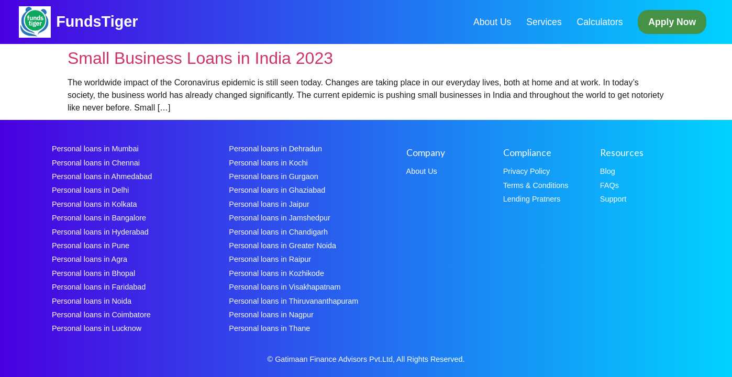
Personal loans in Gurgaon (273, 176)
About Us (492, 22)
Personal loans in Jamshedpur (279, 218)
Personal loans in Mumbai (95, 149)
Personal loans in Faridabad (99, 287)
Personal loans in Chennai (96, 163)
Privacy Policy (526, 171)
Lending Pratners (532, 199)
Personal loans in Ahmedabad (102, 176)
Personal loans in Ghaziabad (277, 190)
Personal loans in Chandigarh (278, 232)
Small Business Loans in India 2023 (200, 58)
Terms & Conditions (536, 185)
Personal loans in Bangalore (99, 218)
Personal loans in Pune (90, 245)
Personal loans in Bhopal (93, 273)
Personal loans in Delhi (90, 190)
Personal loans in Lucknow (96, 328)
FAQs (609, 185)
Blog (607, 171)
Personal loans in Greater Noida (282, 245)
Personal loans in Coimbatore (101, 315)
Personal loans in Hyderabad (100, 232)
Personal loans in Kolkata (94, 204)
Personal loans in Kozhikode (276, 273)
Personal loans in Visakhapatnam (284, 287)
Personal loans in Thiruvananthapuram (293, 301)
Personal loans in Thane (269, 328)
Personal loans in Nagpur (271, 315)
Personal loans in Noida (91, 301)
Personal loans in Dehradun (275, 149)
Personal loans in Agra (89, 259)
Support (613, 199)
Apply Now (672, 22)
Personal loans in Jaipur (269, 204)
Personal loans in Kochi (268, 163)
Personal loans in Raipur (270, 259)
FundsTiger (97, 21)
